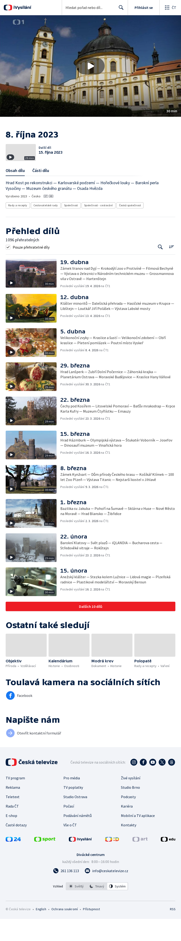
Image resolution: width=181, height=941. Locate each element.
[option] (76, 908)
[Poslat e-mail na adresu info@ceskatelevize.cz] (106, 893)
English (41, 931)
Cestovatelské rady (45, 227)
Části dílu (40, 192)
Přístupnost (91, 931)
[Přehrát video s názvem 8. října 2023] (90, 66)
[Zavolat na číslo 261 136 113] (66, 893)
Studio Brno (130, 809)
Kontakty (128, 847)
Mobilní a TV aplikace (138, 837)
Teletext (13, 818)
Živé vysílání (130, 800)
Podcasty (128, 818)
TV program (15, 800)
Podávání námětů (77, 837)
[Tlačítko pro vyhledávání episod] (160, 269)
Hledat (120, 9)
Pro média (71, 800)
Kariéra (127, 828)
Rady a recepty (17, 227)
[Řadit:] (171, 269)
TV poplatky (73, 809)
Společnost (71, 227)
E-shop (11, 837)
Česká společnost (130, 227)
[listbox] (97, 908)
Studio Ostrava (75, 818)
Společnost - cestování (98, 227)
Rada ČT (12, 828)
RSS (172, 931)
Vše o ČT (70, 847)
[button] (90, 66)
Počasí (68, 828)
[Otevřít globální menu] (170, 7)
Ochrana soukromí (64, 931)
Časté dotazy (16, 847)
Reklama (13, 809)
